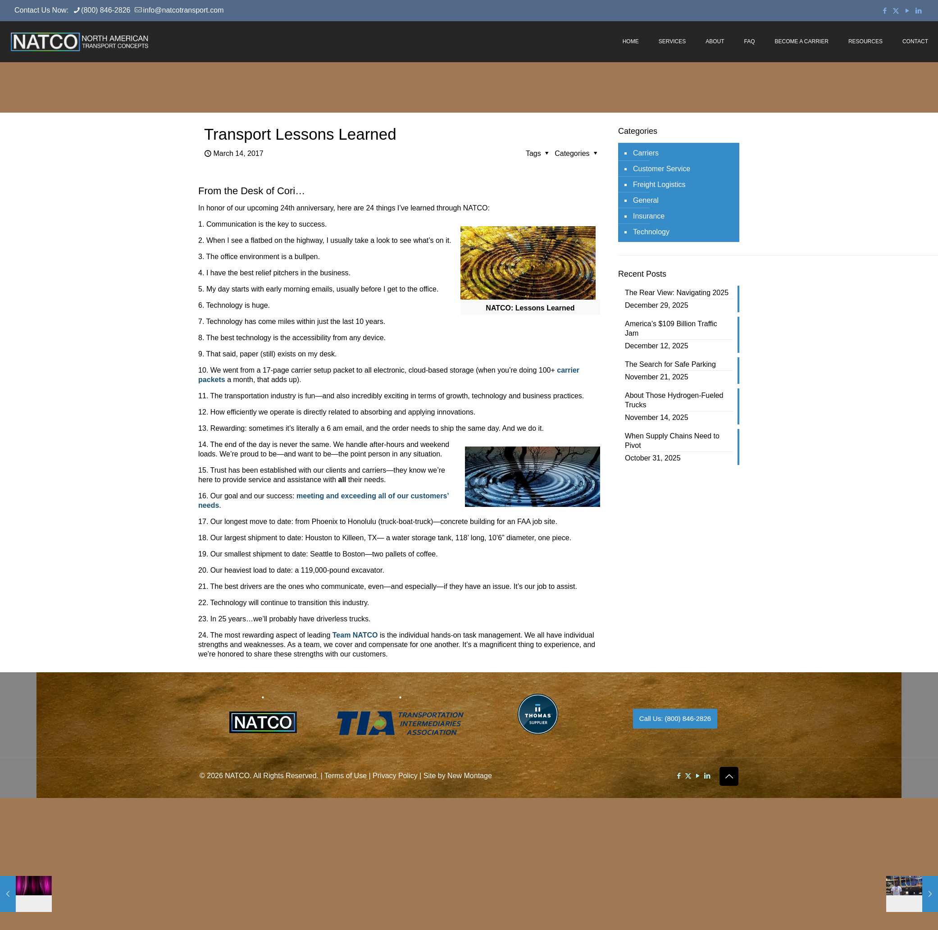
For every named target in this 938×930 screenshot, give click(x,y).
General (646, 200)
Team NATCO (355, 635)
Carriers (646, 153)
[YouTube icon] (907, 10)
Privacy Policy (395, 776)
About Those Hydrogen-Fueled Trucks (674, 400)
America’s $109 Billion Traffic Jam (671, 328)
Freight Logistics (659, 184)
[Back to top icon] (728, 776)
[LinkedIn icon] (918, 10)
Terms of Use (345, 776)
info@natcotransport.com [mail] (183, 10)
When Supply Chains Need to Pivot (672, 440)
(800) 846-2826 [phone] (105, 10)
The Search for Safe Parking (670, 364)
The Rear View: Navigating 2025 (677, 292)
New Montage (469, 776)
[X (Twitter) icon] (895, 10)
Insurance (649, 216)
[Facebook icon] (884, 10)
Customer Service (661, 169)
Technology (651, 232)
